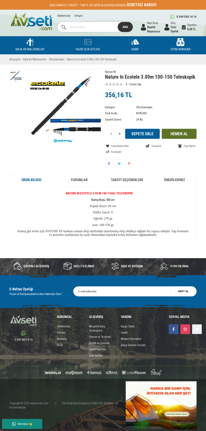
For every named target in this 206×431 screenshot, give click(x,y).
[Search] (95, 27)
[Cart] (189, 27)
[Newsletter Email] (135, 285)
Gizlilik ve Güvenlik (99, 336)
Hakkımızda (63, 15)
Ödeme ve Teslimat (100, 330)
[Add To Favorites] (116, 145)
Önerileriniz (174, 173)
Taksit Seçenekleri (127, 173)
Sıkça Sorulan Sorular (133, 338)
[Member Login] (173, 27)
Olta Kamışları (144, 107)
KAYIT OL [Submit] (183, 284)
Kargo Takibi (128, 319)
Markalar (62, 332)
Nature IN (110, 72)
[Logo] (31, 21)
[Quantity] (114, 134)
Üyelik (124, 326)
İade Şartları (96, 349)
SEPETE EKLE (142, 133)
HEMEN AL (179, 133)
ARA (125, 27)
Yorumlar (79, 173)
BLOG (60, 338)
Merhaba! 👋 (22, 424)
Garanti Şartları (97, 342)
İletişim (78, 15)
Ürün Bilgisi (31, 173)
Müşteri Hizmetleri (131, 332)
